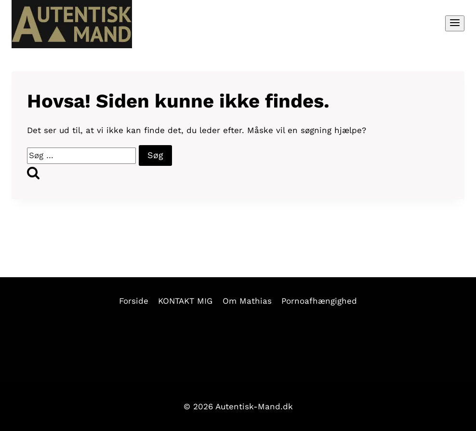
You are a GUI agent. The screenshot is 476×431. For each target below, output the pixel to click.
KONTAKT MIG (185, 301)
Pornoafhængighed (319, 301)
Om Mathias (247, 301)
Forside (133, 301)
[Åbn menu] (454, 23)
